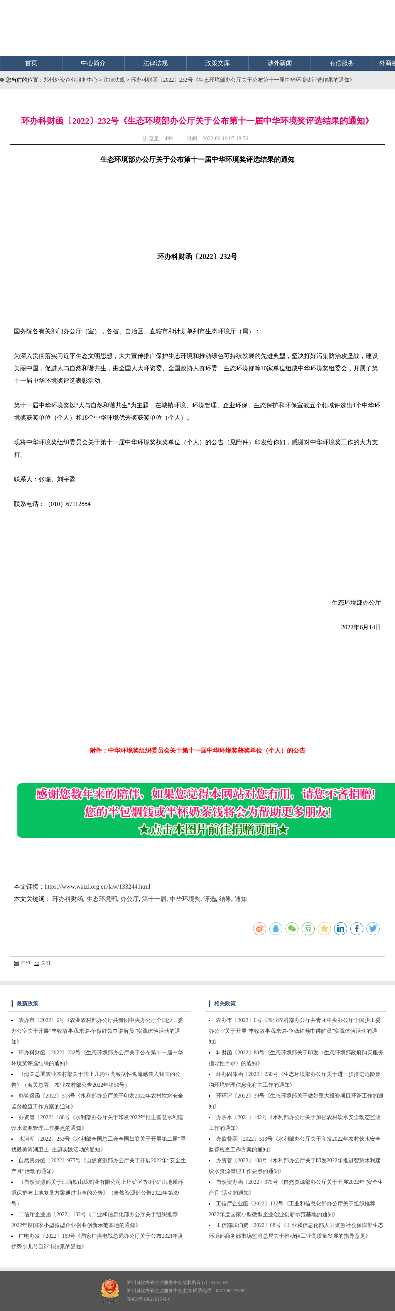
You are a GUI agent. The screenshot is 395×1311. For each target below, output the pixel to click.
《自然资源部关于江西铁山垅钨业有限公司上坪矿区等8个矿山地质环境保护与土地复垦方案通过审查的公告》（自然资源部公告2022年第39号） (97, 1193)
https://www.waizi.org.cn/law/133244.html (97, 886)
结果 (225, 899)
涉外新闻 (279, 63)
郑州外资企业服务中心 (71, 80)
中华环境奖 (185, 899)
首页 (31, 63)
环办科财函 (67, 899)
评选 (210, 899)
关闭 (42, 963)
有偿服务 (341, 63)
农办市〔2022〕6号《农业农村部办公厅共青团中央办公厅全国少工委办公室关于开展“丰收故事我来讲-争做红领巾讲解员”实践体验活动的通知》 (97, 1031)
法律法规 (155, 63)
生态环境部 (101, 899)
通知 (241, 899)
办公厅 (129, 899)
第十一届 (154, 899)
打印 (22, 963)
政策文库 (217, 63)
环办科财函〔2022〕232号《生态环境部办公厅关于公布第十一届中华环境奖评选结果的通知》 (243, 80)
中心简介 (93, 63)
